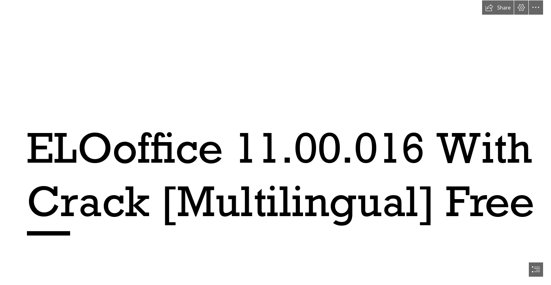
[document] (275, 142)
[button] (498, 7)
